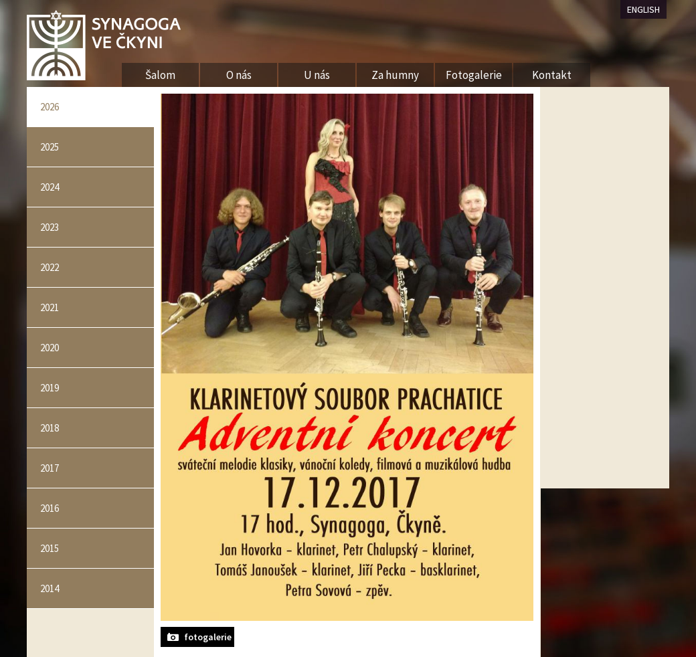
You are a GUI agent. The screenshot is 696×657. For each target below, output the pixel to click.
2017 (49, 468)
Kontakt (552, 75)
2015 (49, 548)
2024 (49, 187)
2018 (49, 427)
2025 (49, 146)
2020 (49, 347)
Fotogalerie (474, 75)
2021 (49, 307)
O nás (239, 75)
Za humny (395, 75)
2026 (49, 106)
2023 (49, 227)
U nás (317, 75)
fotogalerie (208, 637)
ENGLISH (643, 9)
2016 (49, 508)
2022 (49, 267)
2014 (49, 588)
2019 (49, 387)
